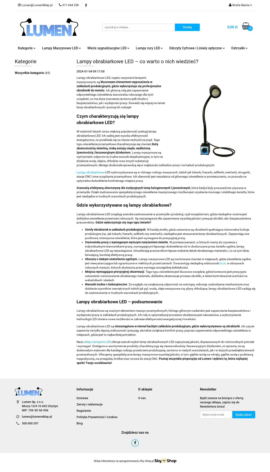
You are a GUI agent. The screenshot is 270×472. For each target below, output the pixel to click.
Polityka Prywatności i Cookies (97, 417)
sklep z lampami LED (97, 342)
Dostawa (82, 398)
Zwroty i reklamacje (90, 404)
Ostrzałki (239, 48)
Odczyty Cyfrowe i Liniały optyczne (197, 48)
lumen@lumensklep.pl (37, 416)
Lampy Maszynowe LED (61, 48)
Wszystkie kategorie (30, 73)
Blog (80, 423)
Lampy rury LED (149, 48)
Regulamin (84, 410)
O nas (142, 398)
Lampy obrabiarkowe (90, 172)
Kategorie (27, 48)
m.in (223, 263)
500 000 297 (30, 423)
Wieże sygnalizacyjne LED (108, 48)
